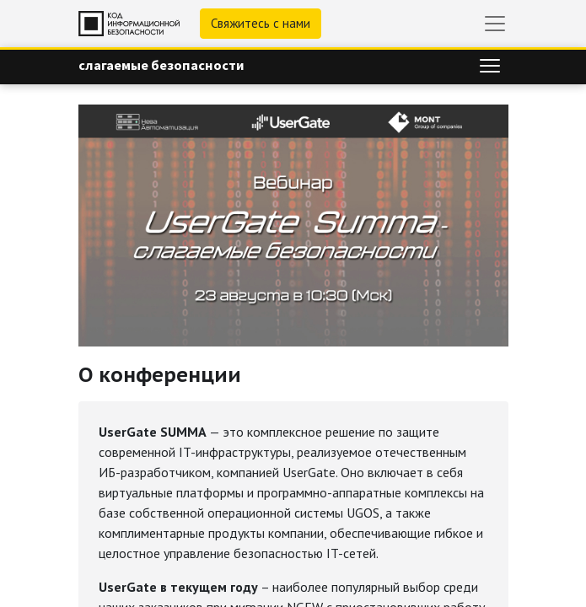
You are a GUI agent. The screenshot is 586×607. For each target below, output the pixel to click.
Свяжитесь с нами (260, 23)
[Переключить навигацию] (489, 65)
